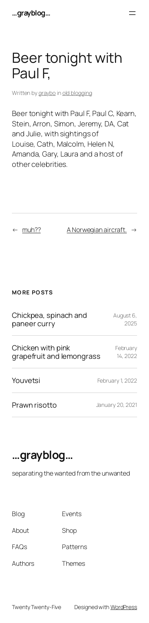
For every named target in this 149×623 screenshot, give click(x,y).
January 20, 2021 (116, 404)
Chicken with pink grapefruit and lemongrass (56, 352)
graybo (47, 93)
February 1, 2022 (117, 380)
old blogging (77, 93)
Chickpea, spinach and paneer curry (49, 319)
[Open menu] (132, 13)
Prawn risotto (34, 405)
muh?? (31, 229)
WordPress (123, 607)
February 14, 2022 (126, 352)
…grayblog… (31, 12)
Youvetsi (26, 380)
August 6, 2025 (125, 319)
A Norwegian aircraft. (97, 229)
